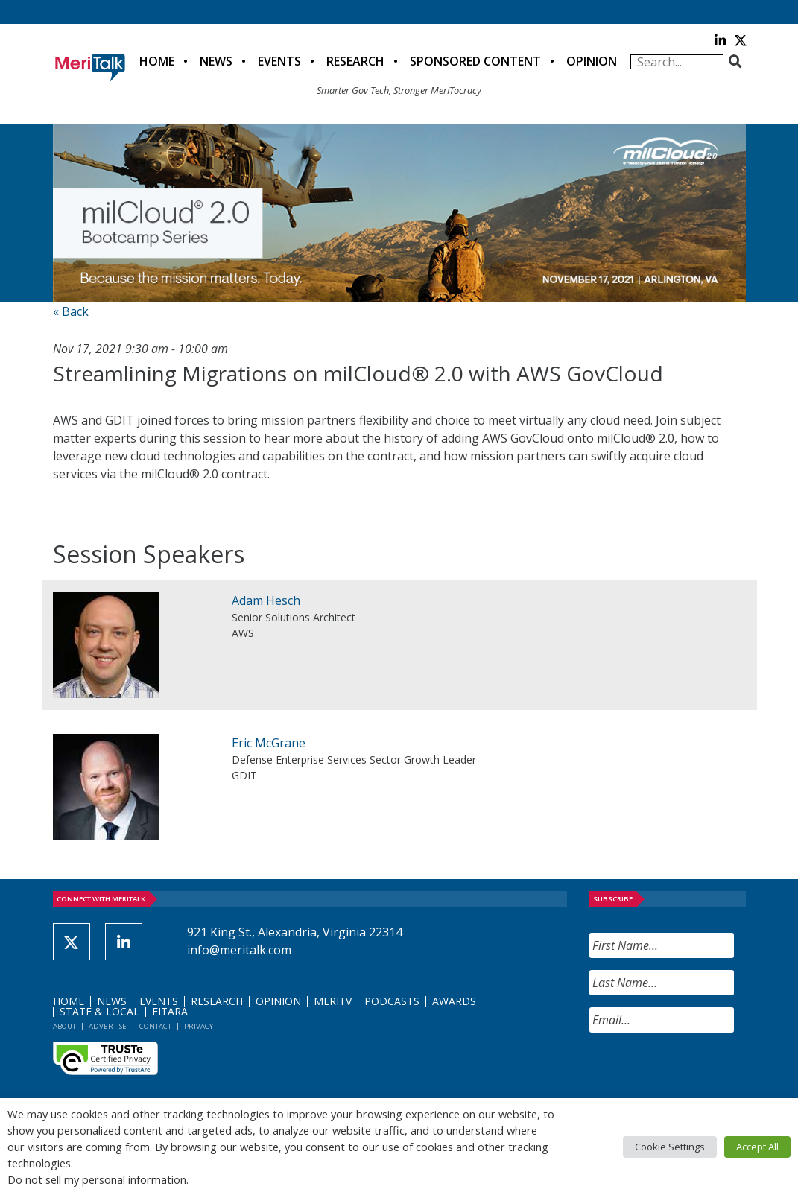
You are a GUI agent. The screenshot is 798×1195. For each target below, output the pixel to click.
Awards (454, 1001)
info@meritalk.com (239, 950)
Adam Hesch (266, 600)
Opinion (591, 61)
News (216, 61)
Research (355, 61)
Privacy (198, 1026)
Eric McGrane (268, 743)
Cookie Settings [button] (670, 1146)
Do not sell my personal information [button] (96, 1179)
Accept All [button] (757, 1146)
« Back (71, 311)
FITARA (170, 1011)
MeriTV (333, 1001)
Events (279, 61)
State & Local (99, 1011)
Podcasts (391, 1001)
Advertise (108, 1026)
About (64, 1026)
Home (156, 61)
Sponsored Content (475, 61)
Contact (155, 1026)
